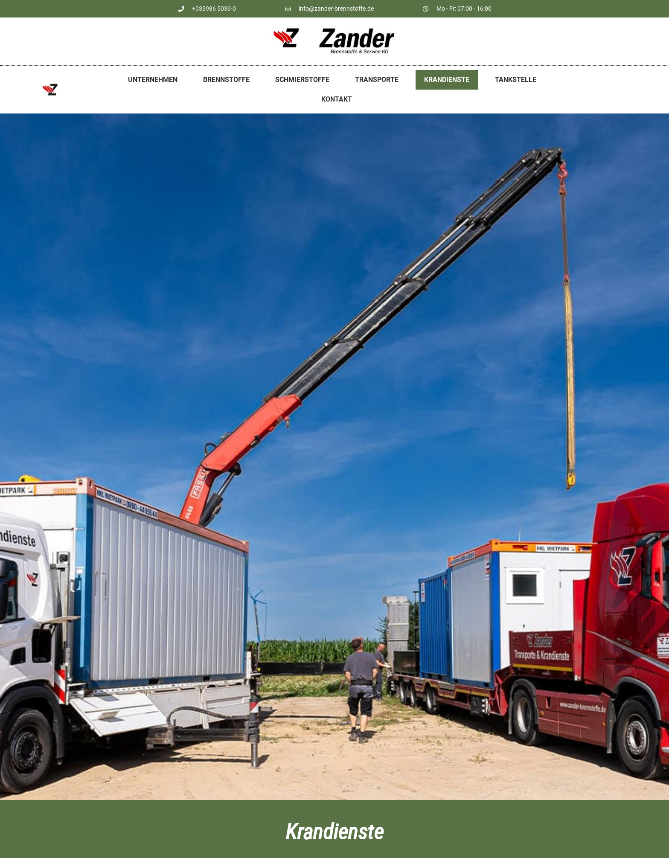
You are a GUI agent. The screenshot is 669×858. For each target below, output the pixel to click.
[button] (19, 839)
